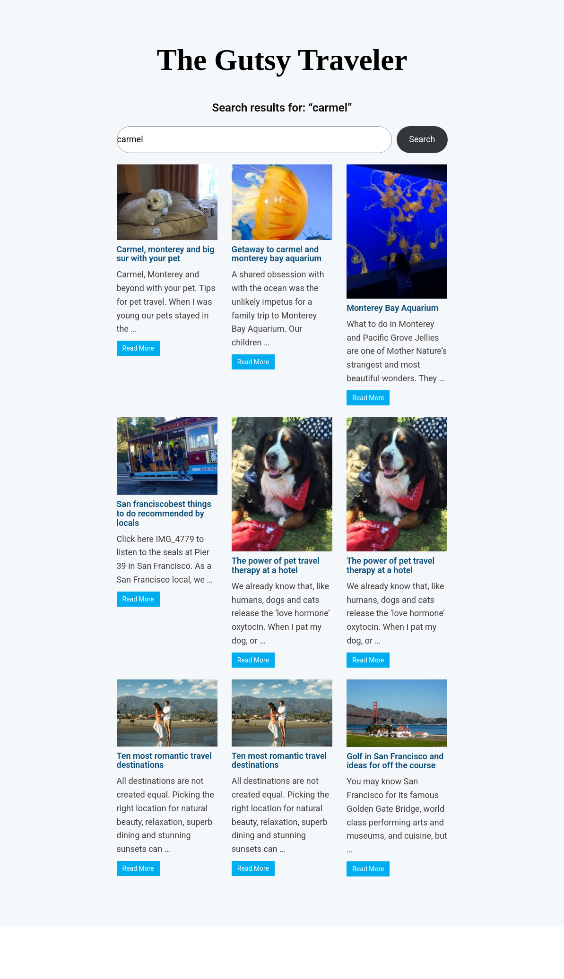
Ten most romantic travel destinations (164, 760)
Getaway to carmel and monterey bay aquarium (276, 254)
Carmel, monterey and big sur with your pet (166, 254)
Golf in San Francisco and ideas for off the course (395, 761)
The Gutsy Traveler (282, 60)
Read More (138, 348)
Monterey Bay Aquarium (392, 308)
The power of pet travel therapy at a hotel (276, 565)
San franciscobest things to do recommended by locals (164, 513)
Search (422, 139)
